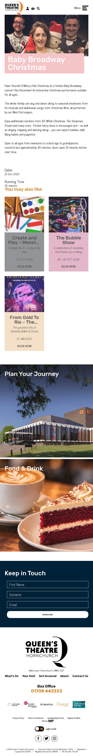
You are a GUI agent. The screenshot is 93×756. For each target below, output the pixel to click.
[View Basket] (33, 8)
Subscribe (47, 614)
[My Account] (27, 8)
